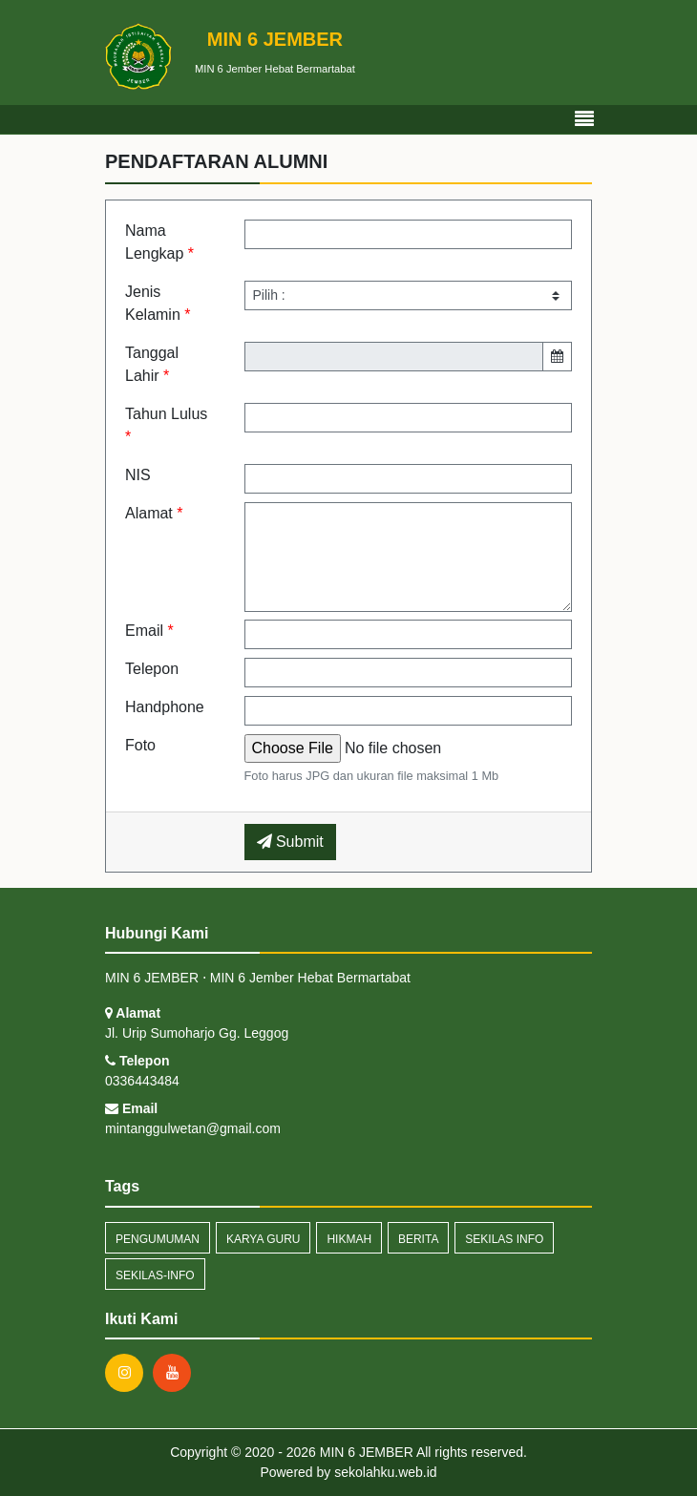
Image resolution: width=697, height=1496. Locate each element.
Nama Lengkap (159, 242)
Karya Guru (263, 1239)
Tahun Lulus (166, 425)
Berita (418, 1239)
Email (149, 630)
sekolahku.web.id (385, 1472)
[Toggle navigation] (584, 119)
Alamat (153, 513)
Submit (290, 841)
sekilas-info (155, 1275)
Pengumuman (158, 1239)
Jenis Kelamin (157, 303)
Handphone (164, 707)
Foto (140, 745)
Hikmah (349, 1239)
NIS (138, 475)
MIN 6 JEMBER (364, 1452)
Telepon (152, 669)
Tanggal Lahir (152, 364)
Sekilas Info (504, 1239)
